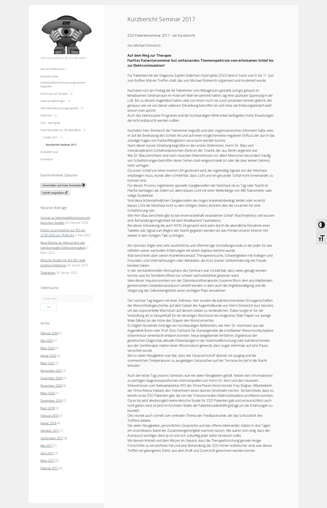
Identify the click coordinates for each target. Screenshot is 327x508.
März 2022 (47, 363)
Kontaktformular (49, 152)
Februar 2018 (49, 416)
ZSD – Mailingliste (50, 123)
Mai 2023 (46, 341)
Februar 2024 (49, 333)
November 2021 (51, 371)
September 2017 (51, 438)
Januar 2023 (48, 356)
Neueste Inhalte (49, 76)
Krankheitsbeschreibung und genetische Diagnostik (62, 84)
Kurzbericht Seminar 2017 (61, 144)
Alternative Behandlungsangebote (59, 108)
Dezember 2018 (51, 401)
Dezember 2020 (51, 378)
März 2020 (47, 393)
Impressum (46, 159)
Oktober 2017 (49, 431)
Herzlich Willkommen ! (53, 69)
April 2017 (47, 453)
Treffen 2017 (50, 137)
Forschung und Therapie (54, 93)
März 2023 (47, 348)
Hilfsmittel (46, 115)
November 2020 (51, 386)
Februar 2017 (49, 468)
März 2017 (47, 461)
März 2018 (47, 408)
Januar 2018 (48, 423)
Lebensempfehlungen (52, 101)
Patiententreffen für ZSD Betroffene (60, 130)
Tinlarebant (47, 273)
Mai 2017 (46, 446)
